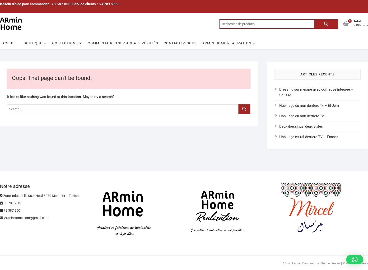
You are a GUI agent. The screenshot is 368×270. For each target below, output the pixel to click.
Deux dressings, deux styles (301, 126)
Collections (65, 43)
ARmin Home (291, 263)
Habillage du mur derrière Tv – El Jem (309, 105)
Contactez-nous (180, 43)
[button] (354, 259)
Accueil (10, 43)
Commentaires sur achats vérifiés (123, 43)
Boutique (33, 43)
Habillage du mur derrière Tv (301, 116)
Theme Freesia (330, 263)
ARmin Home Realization (227, 43)
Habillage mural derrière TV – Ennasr (308, 137)
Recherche (326, 24)
